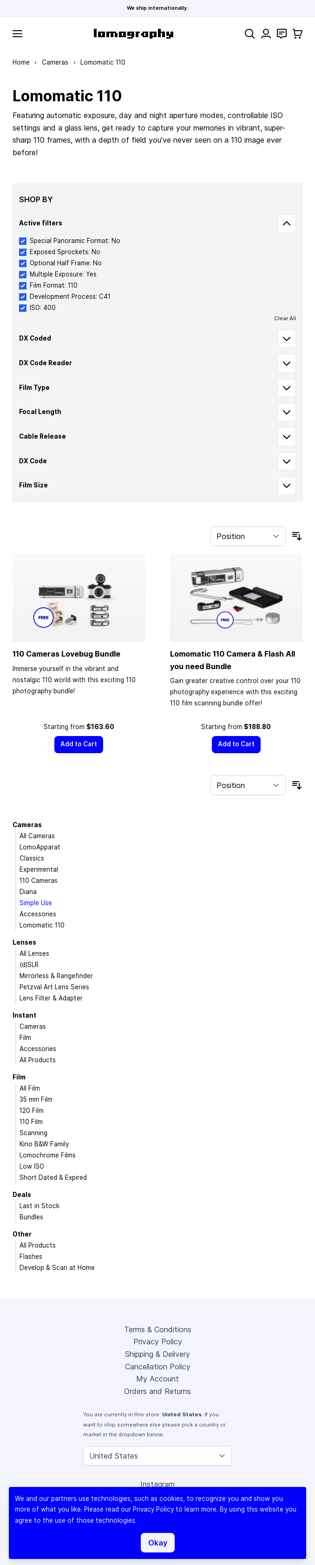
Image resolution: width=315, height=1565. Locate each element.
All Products (38, 1060)
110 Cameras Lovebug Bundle (66, 653)
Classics (32, 858)
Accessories (38, 914)
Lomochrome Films (48, 1155)
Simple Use (36, 903)
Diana (28, 891)
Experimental (39, 869)
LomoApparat (40, 847)
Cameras (55, 62)
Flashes (31, 1256)
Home (21, 62)
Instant (24, 1015)
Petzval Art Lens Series (54, 987)
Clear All (285, 318)
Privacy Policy (157, 1341)
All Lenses (34, 953)
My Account (157, 1378)
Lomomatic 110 (42, 925)
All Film (30, 1088)
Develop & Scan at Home (57, 1267)
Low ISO (32, 1166)
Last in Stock (39, 1206)
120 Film (32, 1110)
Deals (22, 1194)
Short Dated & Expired (53, 1177)
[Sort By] (248, 536)
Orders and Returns (157, 1391)
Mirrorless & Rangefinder (56, 976)
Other (22, 1234)
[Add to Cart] (79, 744)
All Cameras (37, 836)
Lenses (24, 942)
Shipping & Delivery (157, 1354)
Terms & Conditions (157, 1329)
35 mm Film (36, 1099)
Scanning (33, 1133)
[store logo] (133, 34)
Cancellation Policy (157, 1366)
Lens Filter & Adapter (51, 998)
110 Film (31, 1121)
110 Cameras (39, 880)
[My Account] (266, 34)
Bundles (31, 1217)
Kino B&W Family (44, 1144)
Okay (157, 1542)
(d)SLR (29, 964)
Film (25, 1037)
